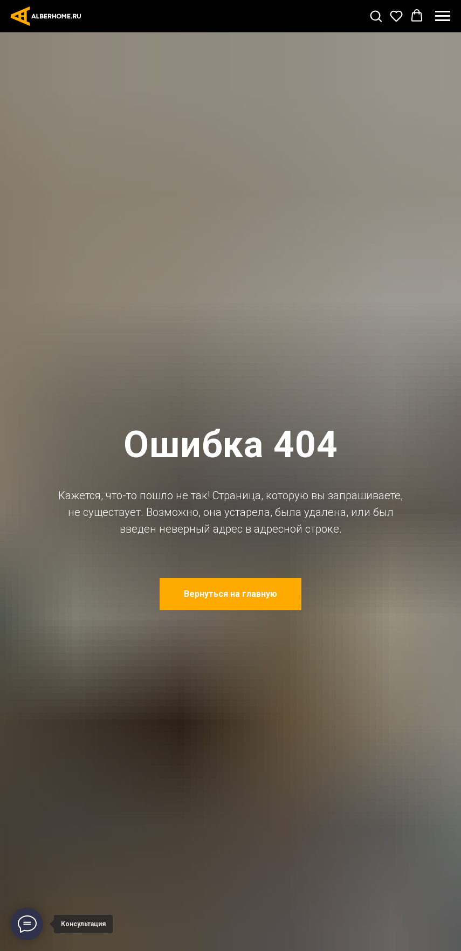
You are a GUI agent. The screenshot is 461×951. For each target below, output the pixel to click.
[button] (375, 15)
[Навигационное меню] (442, 16)
